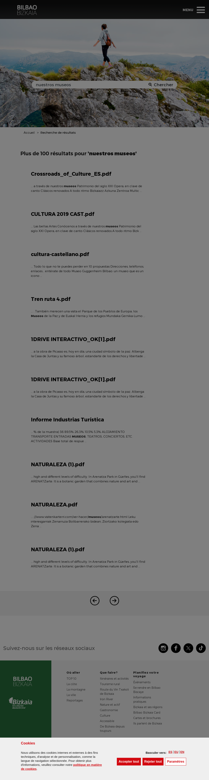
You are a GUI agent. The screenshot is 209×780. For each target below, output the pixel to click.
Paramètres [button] (176, 761)
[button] (170, 752)
